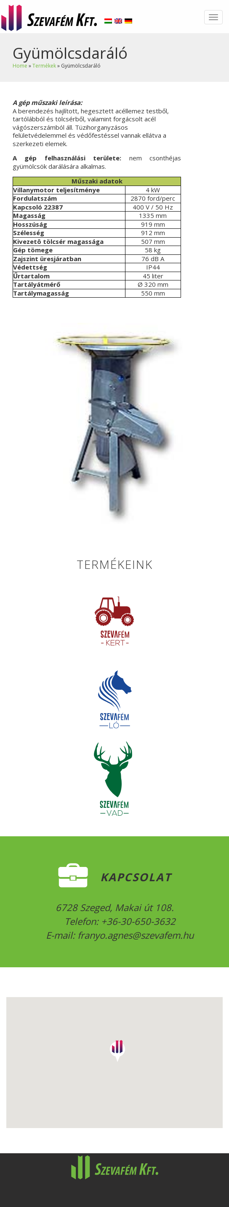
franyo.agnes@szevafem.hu (134, 935)
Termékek (44, 65)
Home (20, 65)
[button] (117, 1048)
